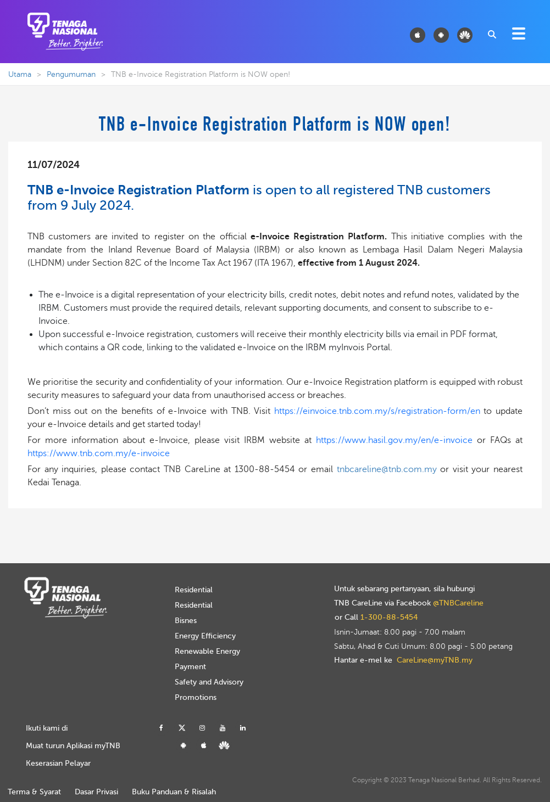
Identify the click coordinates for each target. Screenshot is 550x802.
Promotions (195, 697)
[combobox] (491, 33)
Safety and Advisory (209, 682)
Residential (194, 590)
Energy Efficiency (205, 636)
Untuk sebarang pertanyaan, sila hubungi (404, 589)
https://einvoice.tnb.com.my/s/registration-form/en (377, 411)
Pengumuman (71, 74)
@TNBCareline (458, 603)
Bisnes (186, 620)
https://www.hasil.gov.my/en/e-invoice (396, 440)
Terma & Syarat (34, 792)
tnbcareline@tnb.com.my (387, 469)
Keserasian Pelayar (58, 763)
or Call (376, 617)
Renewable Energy (207, 651)
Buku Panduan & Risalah (174, 792)
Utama (19, 74)
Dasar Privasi (96, 792)
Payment (190, 667)
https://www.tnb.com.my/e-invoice (98, 453)
